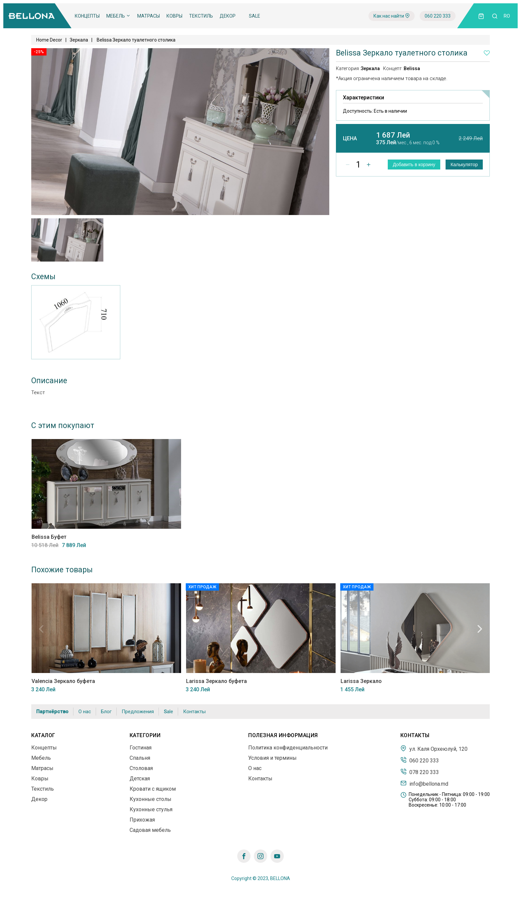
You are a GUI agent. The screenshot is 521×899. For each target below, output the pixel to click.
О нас (84, 712)
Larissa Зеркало (360, 681)
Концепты (87, 16)
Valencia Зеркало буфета (63, 681)
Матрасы (148, 16)
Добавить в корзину (414, 164)
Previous (41, 628)
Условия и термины (272, 758)
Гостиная (141, 747)
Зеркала (79, 40)
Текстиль (201, 16)
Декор (228, 16)
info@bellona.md (424, 783)
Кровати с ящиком (153, 789)
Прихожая (142, 820)
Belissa (412, 68)
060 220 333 (438, 16)
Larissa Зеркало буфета (216, 681)
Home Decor (49, 40)
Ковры (174, 16)
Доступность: (375, 111)
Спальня (140, 758)
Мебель (118, 16)
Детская (140, 778)
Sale (254, 16)
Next (479, 628)
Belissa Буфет (48, 537)
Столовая (141, 768)
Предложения (138, 712)
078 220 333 (419, 771)
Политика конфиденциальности (288, 747)
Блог (106, 712)
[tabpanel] (67, 240)
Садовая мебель (150, 830)
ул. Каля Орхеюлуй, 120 (434, 748)
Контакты (194, 712)
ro (507, 16)
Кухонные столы (150, 799)
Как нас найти (391, 16)
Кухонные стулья (151, 809)
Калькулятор (464, 164)
